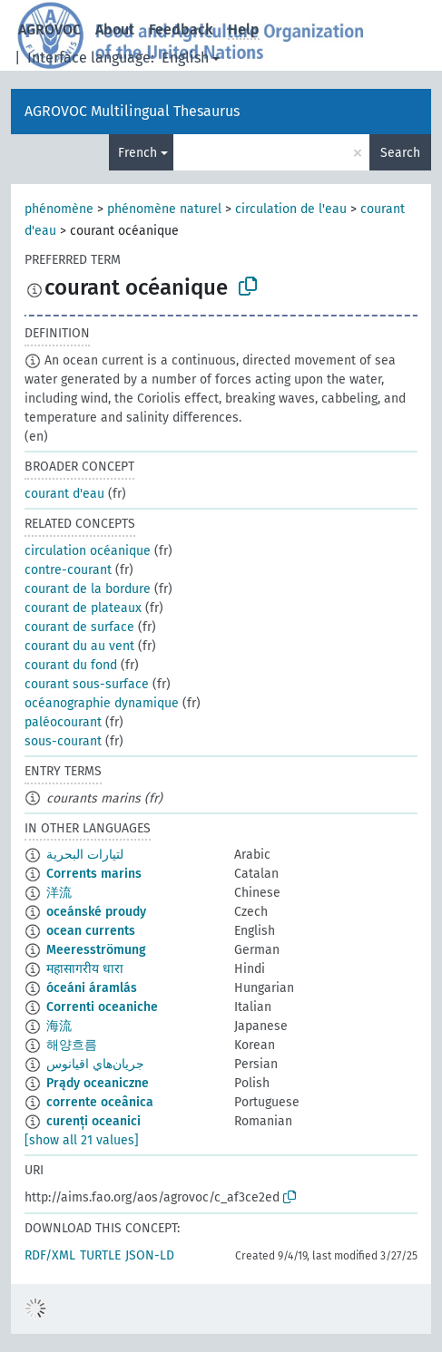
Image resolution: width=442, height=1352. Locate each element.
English (185, 57)
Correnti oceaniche (102, 1007)
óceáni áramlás (91, 988)
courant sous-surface (87, 684)
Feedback (181, 29)
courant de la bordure (88, 589)
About (114, 29)
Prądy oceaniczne (97, 1083)
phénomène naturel (164, 209)
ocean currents (90, 931)
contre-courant (68, 570)
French (137, 152)
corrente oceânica (99, 1102)
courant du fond (71, 665)
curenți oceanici (93, 1121)
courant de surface (79, 627)
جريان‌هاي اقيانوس (95, 1064)
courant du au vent (79, 646)
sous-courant (63, 741)
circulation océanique (88, 551)
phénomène (59, 209)
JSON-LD (149, 1255)
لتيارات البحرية (84, 854)
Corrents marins (94, 873)
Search (400, 152)
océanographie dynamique (102, 703)
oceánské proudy (96, 911)
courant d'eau (64, 493)
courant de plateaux (83, 608)
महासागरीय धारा (84, 969)
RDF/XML (50, 1255)
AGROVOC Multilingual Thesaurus (132, 111)
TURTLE (100, 1255)
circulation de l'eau (291, 209)
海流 (59, 1026)
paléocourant (63, 722)
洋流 (59, 892)
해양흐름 (71, 1045)
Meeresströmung (96, 950)
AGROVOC (49, 29)
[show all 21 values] (82, 1140)
